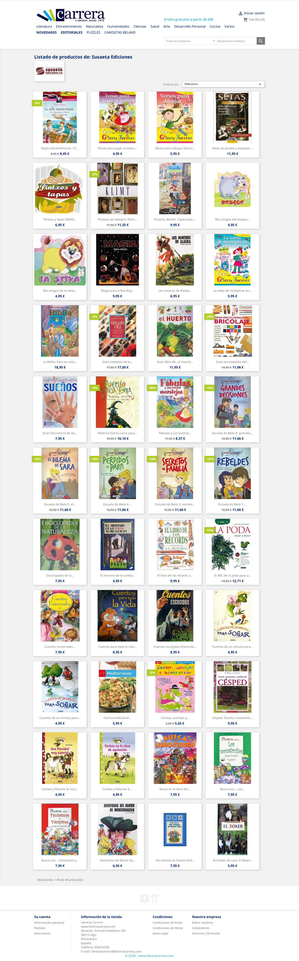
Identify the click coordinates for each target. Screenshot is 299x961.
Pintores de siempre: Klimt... (117, 219)
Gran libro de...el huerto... (175, 362)
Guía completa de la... (117, 362)
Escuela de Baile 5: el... (60, 504)
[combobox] (190, 41)
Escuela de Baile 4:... (117, 504)
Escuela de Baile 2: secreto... (175, 504)
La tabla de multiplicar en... (232, 291)
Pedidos (39, 928)
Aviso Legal (160, 933)
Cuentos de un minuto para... (232, 647)
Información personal (49, 922)
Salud (155, 26)
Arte (166, 26)
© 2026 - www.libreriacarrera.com (149, 956)
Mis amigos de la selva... (60, 291)
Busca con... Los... (232, 789)
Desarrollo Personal (190, 26)
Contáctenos (200, 928)
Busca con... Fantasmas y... (60, 860)
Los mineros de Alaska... (175, 291)
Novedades (46, 32)
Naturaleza (94, 26)
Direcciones (42, 933)
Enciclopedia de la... (60, 575)
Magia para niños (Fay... (117, 291)
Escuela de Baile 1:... (232, 504)
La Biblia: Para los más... (60, 362)
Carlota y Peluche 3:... (117, 789)
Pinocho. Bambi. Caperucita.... (175, 219)
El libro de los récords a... (175, 575)
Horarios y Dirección (206, 933)
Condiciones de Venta (168, 928)
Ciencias (140, 26)
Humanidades (118, 26)
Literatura (44, 26)
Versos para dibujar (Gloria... (175, 148)
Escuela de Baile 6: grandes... (232, 433)
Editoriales (71, 32)
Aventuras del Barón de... (117, 860)
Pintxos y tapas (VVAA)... (60, 219)
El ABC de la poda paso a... (232, 575)
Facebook (144, 898)
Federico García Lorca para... (117, 433)
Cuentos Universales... (59, 647)
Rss (154, 898)
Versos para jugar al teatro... (117, 148)
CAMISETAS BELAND (120, 32)
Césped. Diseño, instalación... (232, 718)
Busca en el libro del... (174, 789)
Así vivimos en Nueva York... (175, 860)
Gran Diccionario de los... (60, 433)
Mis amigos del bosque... (232, 219)
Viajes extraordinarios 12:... (60, 148)
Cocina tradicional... (117, 718)
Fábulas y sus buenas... (175, 433)
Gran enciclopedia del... (232, 362)
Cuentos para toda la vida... (117, 647)
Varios (229, 26)
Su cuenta (42, 916)
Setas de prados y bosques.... (232, 148)
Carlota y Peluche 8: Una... (60, 789)
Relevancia (224, 84)
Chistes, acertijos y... (175, 718)
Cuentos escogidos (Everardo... (175, 647)
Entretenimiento (69, 26)
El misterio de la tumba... (117, 575)
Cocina (215, 26)
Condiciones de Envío (167, 922)
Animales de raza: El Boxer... (232, 860)
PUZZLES (93, 32)
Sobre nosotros (202, 922)
